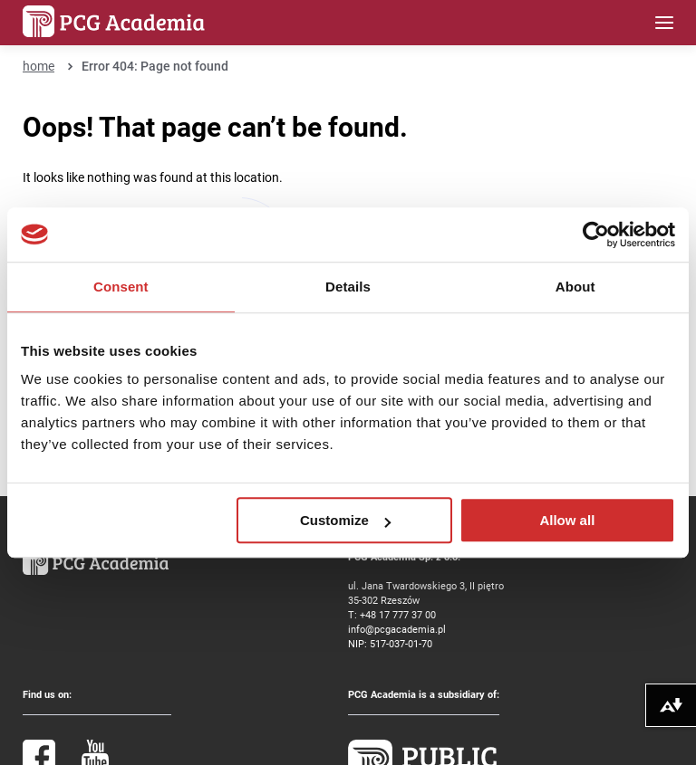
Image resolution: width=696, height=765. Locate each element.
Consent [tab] (121, 286)
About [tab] (575, 286)
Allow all (566, 520)
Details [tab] (348, 286)
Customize (345, 520)
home (38, 65)
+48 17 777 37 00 (398, 614)
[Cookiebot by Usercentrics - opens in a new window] (596, 234)
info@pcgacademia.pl (397, 629)
